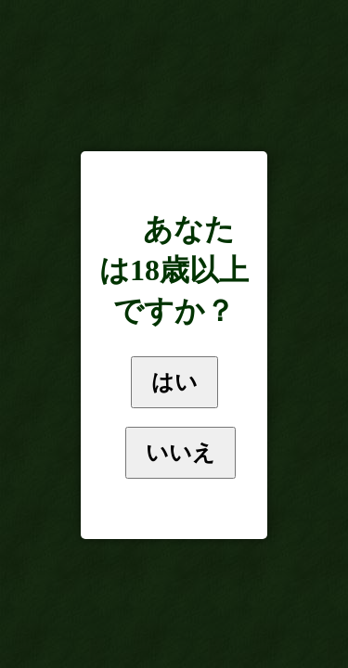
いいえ (180, 452)
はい (174, 381)
